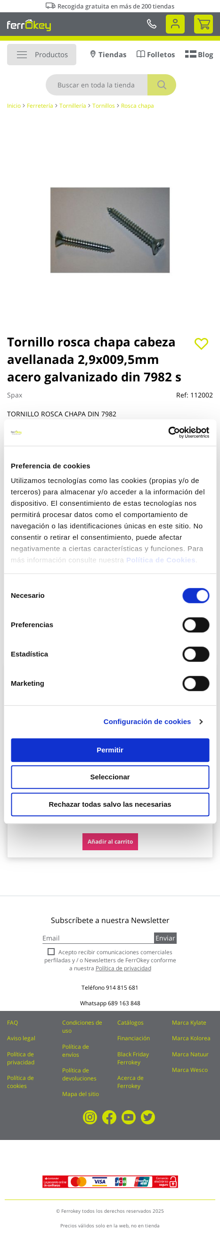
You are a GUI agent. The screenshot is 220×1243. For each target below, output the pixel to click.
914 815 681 (122, 988)
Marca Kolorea (191, 1038)
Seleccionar (110, 777)
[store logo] (29, 25)
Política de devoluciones (79, 1074)
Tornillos (103, 106)
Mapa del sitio (80, 1094)
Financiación (133, 1038)
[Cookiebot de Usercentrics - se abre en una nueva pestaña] (168, 432)
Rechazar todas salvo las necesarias (110, 804)
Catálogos (130, 1023)
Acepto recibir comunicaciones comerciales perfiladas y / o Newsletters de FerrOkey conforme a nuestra (110, 960)
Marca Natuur (190, 1054)
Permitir (110, 750)
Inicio (14, 106)
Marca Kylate (189, 1023)
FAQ (12, 1023)
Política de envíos (75, 1051)
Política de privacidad (20, 1058)
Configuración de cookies (147, 721)
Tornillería (72, 106)
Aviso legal (21, 1038)
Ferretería (40, 106)
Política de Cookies (161, 560)
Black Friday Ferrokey (133, 1058)
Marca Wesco (190, 1070)
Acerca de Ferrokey (130, 1082)
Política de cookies (20, 1082)
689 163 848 (124, 1003)
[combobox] (111, 84)
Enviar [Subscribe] (165, 937)
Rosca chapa (137, 106)
